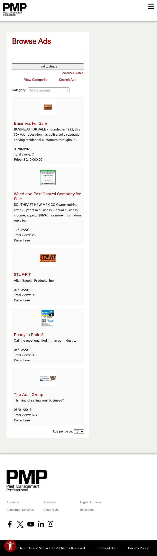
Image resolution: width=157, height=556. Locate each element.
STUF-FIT (22, 275)
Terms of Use (107, 548)
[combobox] (49, 90)
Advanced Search (72, 73)
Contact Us (50, 509)
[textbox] (48, 90)
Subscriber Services (20, 509)
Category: (19, 90)
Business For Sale (30, 123)
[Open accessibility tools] (10, 546)
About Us (13, 502)
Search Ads (67, 79)
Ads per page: (63, 431)
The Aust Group (28, 395)
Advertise (49, 502)
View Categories (36, 79)
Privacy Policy (138, 548)
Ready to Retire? (29, 335)
